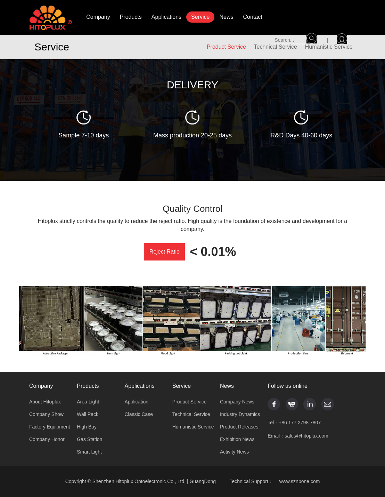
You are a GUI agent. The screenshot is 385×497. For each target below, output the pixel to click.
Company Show (46, 414)
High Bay (87, 427)
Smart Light (89, 452)
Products (131, 17)
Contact (252, 17)
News (226, 17)
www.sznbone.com (299, 481)
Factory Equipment (49, 427)
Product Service (189, 401)
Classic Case (138, 414)
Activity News (234, 452)
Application (136, 401)
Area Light (88, 401)
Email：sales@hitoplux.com (298, 436)
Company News (237, 401)
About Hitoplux (45, 401)
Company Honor (47, 439)
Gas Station (89, 439)
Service (200, 17)
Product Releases (239, 427)
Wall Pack (87, 414)
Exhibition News (237, 439)
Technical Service (191, 414)
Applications (166, 17)
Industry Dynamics (240, 414)
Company (98, 17)
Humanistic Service (193, 427)
